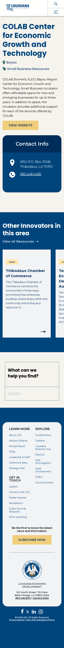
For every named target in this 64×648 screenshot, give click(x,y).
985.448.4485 (30, 174)
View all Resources (21, 241)
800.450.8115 (23, 598)
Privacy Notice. (17, 620)
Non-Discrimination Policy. (41, 620)
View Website (20, 125)
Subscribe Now (32, 540)
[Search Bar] (24, 394)
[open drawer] (56, 12)
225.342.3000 (41, 598)
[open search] (56, 4)
